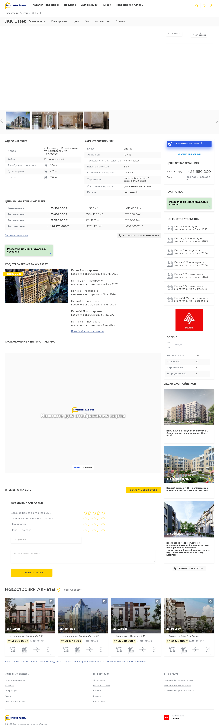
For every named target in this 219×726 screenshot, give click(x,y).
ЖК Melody (173, 629)
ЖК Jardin (120, 629)
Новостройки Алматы (16, 13)
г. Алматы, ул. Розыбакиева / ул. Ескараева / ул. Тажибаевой (62, 151)
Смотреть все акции (188, 568)
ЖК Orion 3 (67, 629)
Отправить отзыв (31, 573)
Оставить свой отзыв (144, 490)
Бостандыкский (54, 159)
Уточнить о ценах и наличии (139, 235)
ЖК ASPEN (13, 629)
